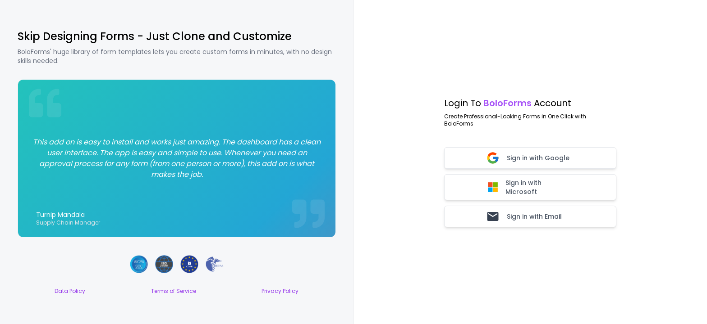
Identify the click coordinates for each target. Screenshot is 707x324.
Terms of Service (173, 291)
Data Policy (70, 291)
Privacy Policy (280, 291)
